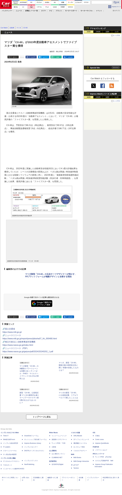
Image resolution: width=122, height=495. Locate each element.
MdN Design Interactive (81, 461)
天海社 (97, 436)
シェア (33, 57)
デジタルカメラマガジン (11, 461)
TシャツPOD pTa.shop (103, 457)
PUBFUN (96, 447)
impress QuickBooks (102, 443)
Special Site (95, 68)
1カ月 (117, 32)
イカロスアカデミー (80, 451)
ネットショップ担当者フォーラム (35, 439)
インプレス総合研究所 (10, 443)
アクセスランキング (98, 28)
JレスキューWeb (79, 447)
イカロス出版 (75, 432)
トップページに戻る (42, 417)
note (57, 57)
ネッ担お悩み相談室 (10, 454)
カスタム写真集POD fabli (104, 461)
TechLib (76, 468)
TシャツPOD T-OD (58, 443)
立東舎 (54, 447)
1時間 (89, 32)
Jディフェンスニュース (81, 439)
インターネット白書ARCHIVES (13, 469)
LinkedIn (70, 57)
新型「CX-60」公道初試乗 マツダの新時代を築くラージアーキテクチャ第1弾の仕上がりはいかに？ (29, 398)
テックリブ (74, 465)
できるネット (7, 465)
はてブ (45, 57)
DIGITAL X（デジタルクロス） (34, 451)
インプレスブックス (31, 461)
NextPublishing (29, 464)
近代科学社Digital (57, 464)
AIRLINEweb (77, 436)
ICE (94, 432)
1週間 (107, 32)
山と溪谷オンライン (58, 454)
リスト (22, 57)
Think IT (5, 436)
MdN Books (77, 457)
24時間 (98, 32)
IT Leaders (6, 447)
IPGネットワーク (98, 454)
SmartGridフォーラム (31, 436)
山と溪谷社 (53, 451)
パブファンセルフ (101, 450)
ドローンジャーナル (10, 451)
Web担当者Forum (9, 439)
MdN (72, 454)
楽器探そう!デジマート (59, 439)
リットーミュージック (59, 436)
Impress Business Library (32, 443)
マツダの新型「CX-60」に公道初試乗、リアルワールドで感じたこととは (68, 395)
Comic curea (99, 439)
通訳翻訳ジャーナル (80, 443)
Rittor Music (53, 432)
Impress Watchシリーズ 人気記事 (103, 94)
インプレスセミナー (31, 447)
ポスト (15, 57)
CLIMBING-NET (57, 457)
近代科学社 (53, 461)
